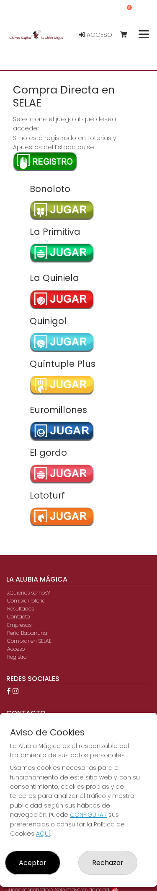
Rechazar (108, 863)
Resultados (20, 608)
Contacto (18, 616)
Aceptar (32, 863)
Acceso (95, 35)
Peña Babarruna (27, 632)
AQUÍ (43, 833)
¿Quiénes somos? (28, 592)
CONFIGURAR (88, 814)
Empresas (19, 625)
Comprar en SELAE (29, 640)
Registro (16, 656)
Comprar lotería (26, 600)
